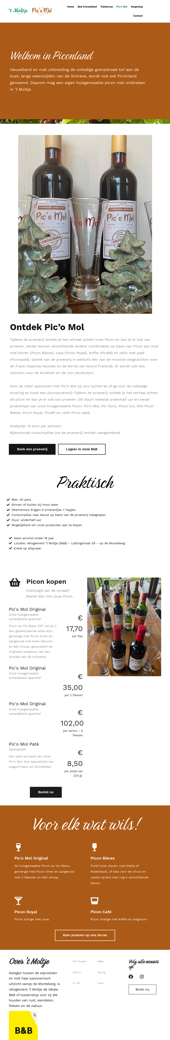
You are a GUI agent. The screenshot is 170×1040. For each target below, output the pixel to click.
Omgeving (137, 6)
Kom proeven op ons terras (85, 935)
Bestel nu (45, 792)
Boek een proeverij (32, 449)
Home (70, 6)
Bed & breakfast (87, 6)
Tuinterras (106, 6)
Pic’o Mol (121, 6)
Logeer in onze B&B (81, 449)
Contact (138, 15)
